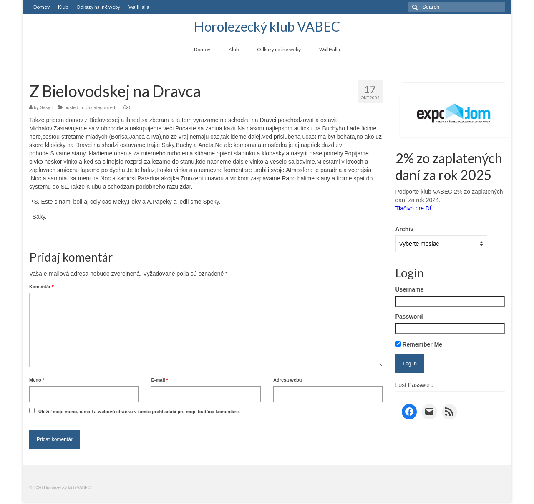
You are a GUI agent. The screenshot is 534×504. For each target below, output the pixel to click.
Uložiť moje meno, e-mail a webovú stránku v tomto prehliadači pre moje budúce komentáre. (139, 411)
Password (409, 316)
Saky (45, 107)
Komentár (41, 286)
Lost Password (414, 385)
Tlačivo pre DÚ (414, 208)
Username (409, 289)
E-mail (159, 379)
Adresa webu (287, 379)
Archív (404, 229)
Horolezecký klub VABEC (267, 26)
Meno (36, 379)
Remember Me (419, 344)
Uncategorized (100, 107)
